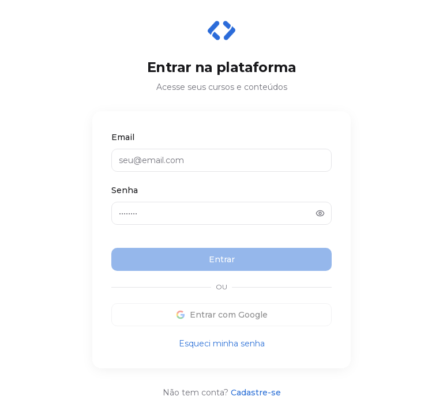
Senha (124, 190)
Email (122, 137)
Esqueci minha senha (222, 343)
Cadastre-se (256, 392)
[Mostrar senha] (320, 213)
